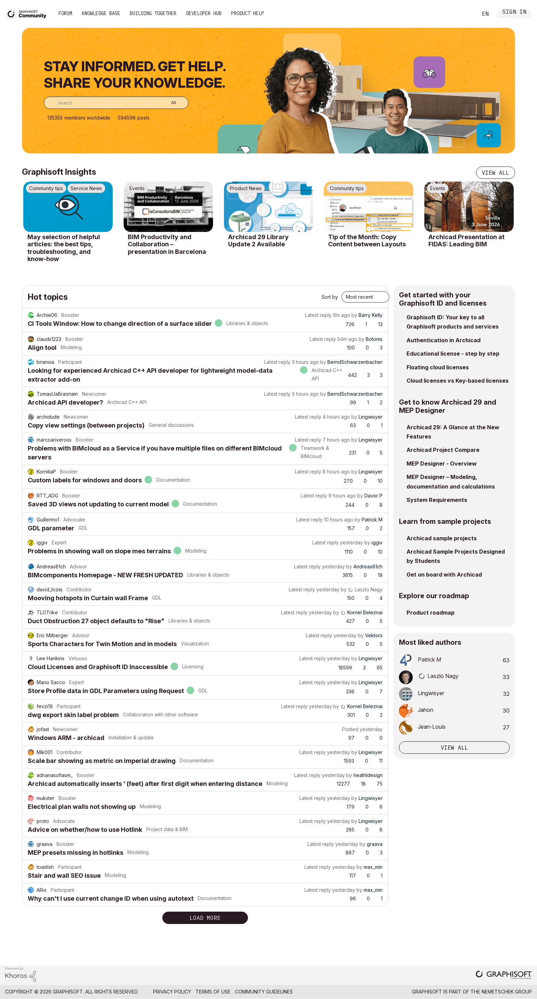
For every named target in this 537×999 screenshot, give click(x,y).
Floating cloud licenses (438, 367)
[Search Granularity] (168, 103)
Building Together (153, 13)
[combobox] (116, 103)
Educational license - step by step (453, 353)
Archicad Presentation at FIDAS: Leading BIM (466, 240)
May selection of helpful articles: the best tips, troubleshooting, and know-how (63, 248)
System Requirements (437, 499)
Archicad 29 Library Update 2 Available (258, 240)
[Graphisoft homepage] (504, 975)
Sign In (514, 12)
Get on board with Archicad (444, 574)
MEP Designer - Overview (442, 463)
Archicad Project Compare (443, 449)
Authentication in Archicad (443, 340)
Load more (205, 917)
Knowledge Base (101, 13)
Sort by (330, 297)
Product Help (247, 13)
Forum (65, 13)
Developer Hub (204, 13)
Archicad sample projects (442, 538)
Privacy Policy (172, 992)
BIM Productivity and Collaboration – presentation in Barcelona (167, 244)
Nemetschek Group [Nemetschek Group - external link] (507, 992)
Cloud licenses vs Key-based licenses (458, 380)
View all (495, 172)
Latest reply (318, 315)
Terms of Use (213, 992)
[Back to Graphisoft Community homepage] (28, 13)
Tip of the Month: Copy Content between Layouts (367, 240)
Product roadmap (430, 612)
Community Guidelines (264, 992)
